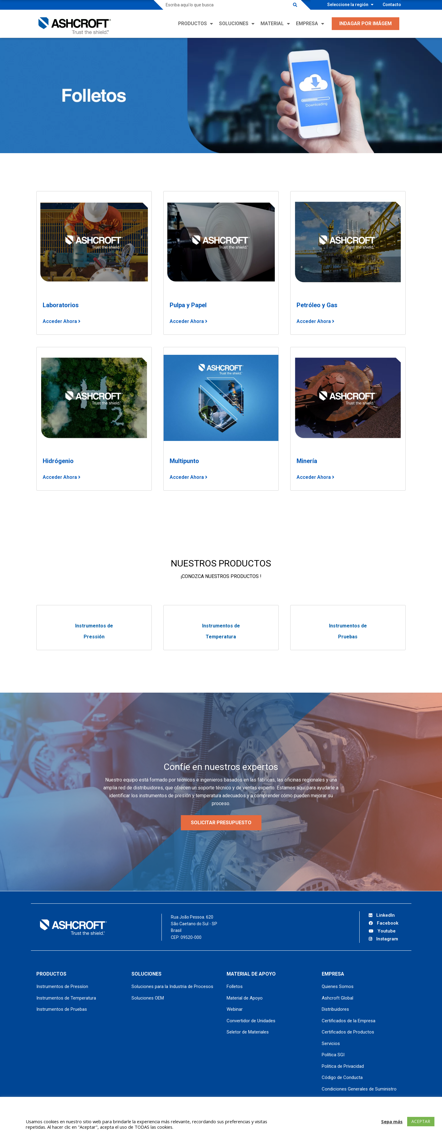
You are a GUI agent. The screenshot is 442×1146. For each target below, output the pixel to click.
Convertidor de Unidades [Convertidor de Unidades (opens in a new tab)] (251, 1020)
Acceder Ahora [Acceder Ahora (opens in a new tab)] (314, 321)
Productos (192, 23)
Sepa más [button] (392, 1121)
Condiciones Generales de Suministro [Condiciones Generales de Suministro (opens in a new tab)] (359, 1089)
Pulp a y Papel (188, 305)
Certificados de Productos (348, 1032)
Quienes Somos (338, 986)
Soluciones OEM (147, 998)
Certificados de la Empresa (348, 1020)
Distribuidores (335, 1009)
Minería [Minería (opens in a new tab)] (307, 461)
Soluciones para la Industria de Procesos (172, 986)
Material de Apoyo (245, 998)
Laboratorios (61, 305)
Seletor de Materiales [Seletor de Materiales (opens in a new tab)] (248, 1032)
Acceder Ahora (60, 321)
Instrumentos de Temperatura (66, 998)
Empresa (307, 23)
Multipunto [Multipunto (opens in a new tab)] (184, 461)
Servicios (331, 1043)
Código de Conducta (342, 1077)
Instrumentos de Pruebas (61, 1009)
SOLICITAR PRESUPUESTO (221, 822)
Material (272, 23)
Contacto (392, 4)
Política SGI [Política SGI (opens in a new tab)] (333, 1054)
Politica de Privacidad (343, 1066)
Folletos (235, 986)
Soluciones (233, 23)
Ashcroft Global (337, 998)
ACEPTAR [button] (420, 1121)
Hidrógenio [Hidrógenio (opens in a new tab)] (58, 461)
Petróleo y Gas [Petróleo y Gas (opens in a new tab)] (317, 305)
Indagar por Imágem (365, 23)
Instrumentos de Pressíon (62, 986)
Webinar (235, 1009)
